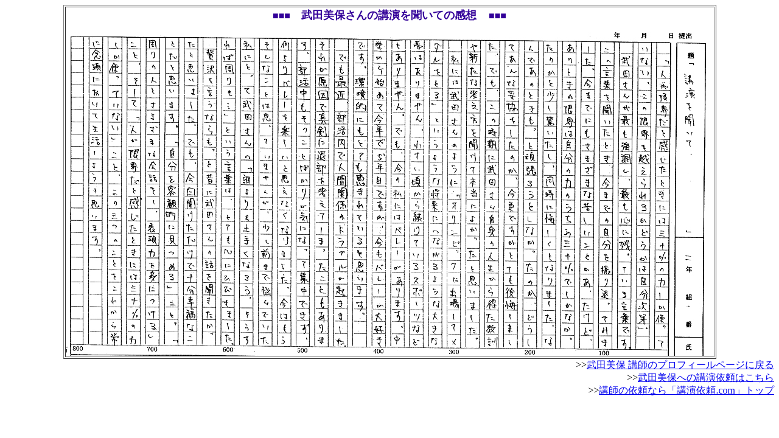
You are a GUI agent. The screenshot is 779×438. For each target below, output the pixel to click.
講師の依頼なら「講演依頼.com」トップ (686, 390)
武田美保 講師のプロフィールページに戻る (680, 365)
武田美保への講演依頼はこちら (706, 377)
